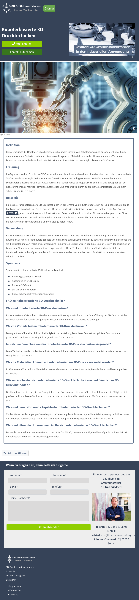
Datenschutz (15, 590)
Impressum (14, 586)
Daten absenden (48, 527)
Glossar (49, 8)
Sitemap (13, 594)
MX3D (10, 213)
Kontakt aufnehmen (22, 51)
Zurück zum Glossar (15, 453)
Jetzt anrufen (21, 43)
